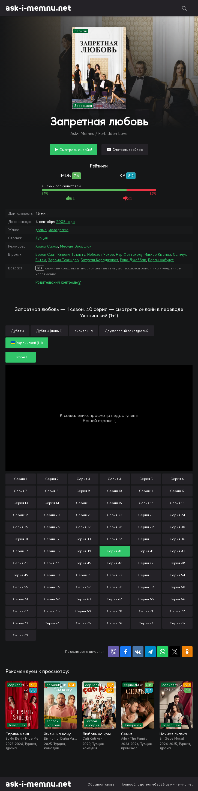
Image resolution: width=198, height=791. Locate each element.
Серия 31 (20, 539)
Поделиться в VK (138, 651)
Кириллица (83, 331)
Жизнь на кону (57, 733)
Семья (126, 733)
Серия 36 (177, 539)
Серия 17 (146, 503)
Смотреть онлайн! (75, 150)
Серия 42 (177, 551)
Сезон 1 (20, 357)
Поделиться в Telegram (150, 651)
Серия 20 (52, 515)
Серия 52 (114, 575)
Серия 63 (83, 599)
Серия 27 (83, 527)
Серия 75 (83, 623)
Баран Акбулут (161, 260)
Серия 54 (177, 575)
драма (41, 230)
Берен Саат (45, 254)
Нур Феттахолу (129, 254)
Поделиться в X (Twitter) (174, 651)
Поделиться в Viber (113, 651)
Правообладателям (137, 784)
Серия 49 (20, 575)
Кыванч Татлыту (71, 254)
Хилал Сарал (46, 246)
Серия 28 (114, 527)
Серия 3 (83, 479)
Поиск (184, 8)
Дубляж (17, 331)
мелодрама (58, 230)
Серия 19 (20, 515)
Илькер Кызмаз (158, 254)
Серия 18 (177, 503)
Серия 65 (146, 599)
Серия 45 (83, 563)
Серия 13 (20, 503)
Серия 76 (114, 623)
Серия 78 (177, 623)
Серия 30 (177, 527)
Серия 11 (146, 491)
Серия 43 (20, 563)
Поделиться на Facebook (125, 651)
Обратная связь (101, 784)
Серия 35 (146, 539)
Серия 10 (114, 491)
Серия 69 (83, 611)
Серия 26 (52, 527)
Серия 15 (83, 503)
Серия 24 (177, 515)
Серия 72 (177, 611)
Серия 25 (20, 527)
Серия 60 (177, 587)
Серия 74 (51, 623)
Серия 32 (51, 539)
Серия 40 (114, 551)
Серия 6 (177, 479)
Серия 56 (52, 587)
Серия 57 (83, 587)
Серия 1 (20, 479)
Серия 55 (20, 587)
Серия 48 (177, 563)
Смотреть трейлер (127, 150)
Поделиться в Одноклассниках (187, 651)
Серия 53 (146, 575)
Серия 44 (52, 563)
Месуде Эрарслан (75, 246)
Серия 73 (20, 623)
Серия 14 (51, 503)
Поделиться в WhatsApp (162, 651)
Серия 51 (83, 575)
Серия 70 (114, 611)
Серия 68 (52, 611)
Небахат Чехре (100, 254)
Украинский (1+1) (27, 343)
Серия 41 (146, 551)
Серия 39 (83, 551)
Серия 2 (52, 479)
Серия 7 (20, 491)
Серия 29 (146, 527)
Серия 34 (114, 539)
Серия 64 (114, 599)
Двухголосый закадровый (127, 331)
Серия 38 (52, 551)
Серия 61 (20, 599)
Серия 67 (20, 611)
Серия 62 (52, 599)
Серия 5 (146, 479)
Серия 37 (20, 551)
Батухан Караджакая (99, 260)
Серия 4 (114, 479)
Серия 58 (114, 587)
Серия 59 (146, 587)
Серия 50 (52, 575)
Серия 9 (83, 491)
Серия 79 (20, 635)
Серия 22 (114, 515)
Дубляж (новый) (49, 331)
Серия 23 (146, 515)
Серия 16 (114, 503)
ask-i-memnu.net (38, 8)
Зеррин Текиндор (63, 260)
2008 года (65, 221)
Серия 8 (52, 491)
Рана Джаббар (133, 260)
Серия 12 (177, 491)
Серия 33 (83, 539)
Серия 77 (146, 623)
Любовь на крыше (98, 733)
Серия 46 (114, 563)
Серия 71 (146, 611)
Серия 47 (146, 563)
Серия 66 (177, 599)
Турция (41, 238)
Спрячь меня (17, 733)
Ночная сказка (173, 733)
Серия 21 (83, 515)
